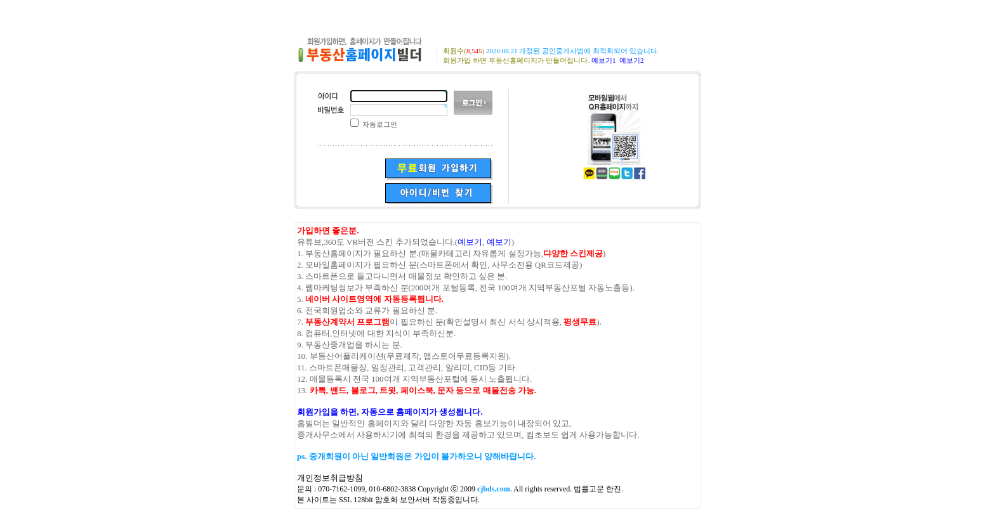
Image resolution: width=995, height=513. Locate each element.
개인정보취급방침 (330, 478)
